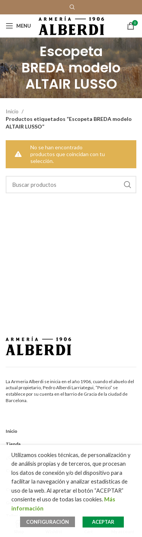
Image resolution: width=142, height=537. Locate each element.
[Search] (71, 184)
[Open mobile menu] (18, 25)
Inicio (13, 111)
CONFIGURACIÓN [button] (47, 522)
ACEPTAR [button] (103, 522)
